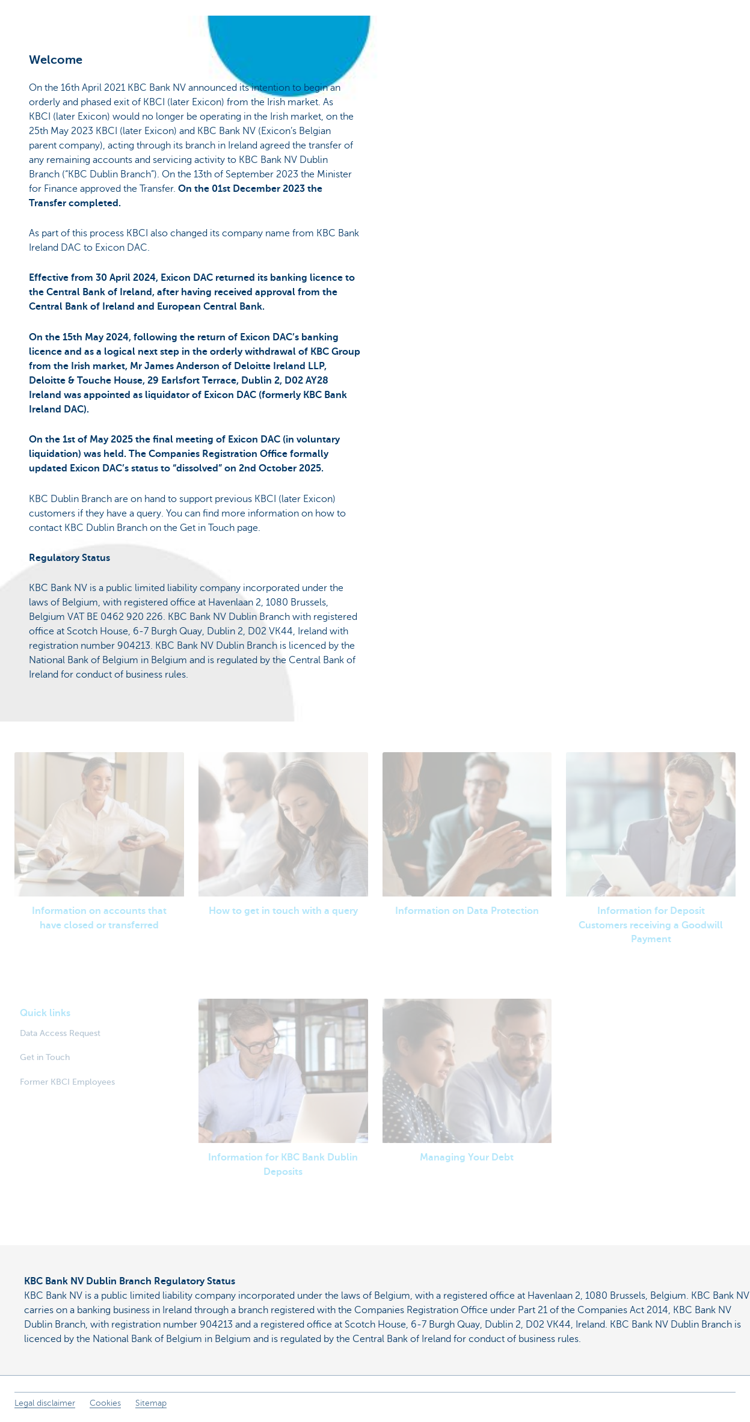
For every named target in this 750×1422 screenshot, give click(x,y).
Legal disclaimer (44, 1403)
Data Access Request (60, 1033)
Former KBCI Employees (67, 1081)
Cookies (105, 1403)
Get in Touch (45, 1057)
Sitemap (151, 1403)
